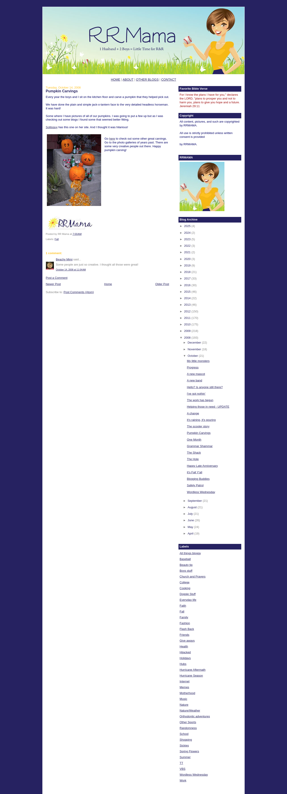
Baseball (185, 559)
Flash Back (187, 629)
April (191, 533)
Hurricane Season (191, 675)
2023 (187, 239)
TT (181, 763)
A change (193, 413)
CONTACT (168, 79)
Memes (184, 687)
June (191, 520)
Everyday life (188, 599)
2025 (187, 226)
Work (183, 780)
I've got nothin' (196, 393)
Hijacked (185, 652)
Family (184, 617)
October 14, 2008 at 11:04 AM (71, 269)
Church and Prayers (193, 576)
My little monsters (198, 361)
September (195, 500)
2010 (187, 324)
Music (183, 699)
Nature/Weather (190, 710)
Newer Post (53, 284)
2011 (187, 318)
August (193, 507)
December (195, 342)
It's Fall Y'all (194, 472)
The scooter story (198, 426)
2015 (187, 291)
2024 (187, 232)
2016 (187, 285)
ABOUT (128, 79)
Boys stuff (186, 570)
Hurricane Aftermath (193, 669)
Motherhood (187, 693)
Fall (57, 239)
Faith (183, 605)
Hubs (183, 664)
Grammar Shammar (200, 446)
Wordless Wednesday (201, 492)
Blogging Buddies (198, 478)
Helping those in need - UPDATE (208, 406)
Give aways (187, 640)
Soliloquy (52, 127)
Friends (184, 634)
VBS (182, 768)
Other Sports (188, 722)
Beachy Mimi (64, 259)
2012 (187, 311)
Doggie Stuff (188, 594)
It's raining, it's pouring (201, 420)
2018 (187, 272)
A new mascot (196, 374)
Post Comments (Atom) (79, 292)
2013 (187, 304)
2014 (187, 298)
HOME (115, 79)
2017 (187, 278)
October (193, 355)
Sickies (184, 745)
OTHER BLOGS (147, 79)
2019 (187, 265)
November (195, 349)
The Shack (194, 452)
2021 (187, 252)
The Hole (193, 459)
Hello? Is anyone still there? (205, 387)
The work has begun (200, 400)
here (112, 138)
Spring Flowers (189, 751)
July (191, 513)
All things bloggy (190, 553)
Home (108, 284)
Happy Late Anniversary (202, 465)
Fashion (185, 623)
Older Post (162, 284)
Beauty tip (186, 565)
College (184, 582)
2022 (187, 245)
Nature (184, 704)
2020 (187, 259)
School (184, 734)
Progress (192, 367)
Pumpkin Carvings (62, 91)
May (191, 527)
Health (184, 646)
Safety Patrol (195, 485)
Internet (184, 681)
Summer (185, 757)
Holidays (185, 658)
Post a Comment (56, 277)
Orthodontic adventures (195, 716)
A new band (194, 380)
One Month (194, 439)
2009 (187, 331)
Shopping (186, 739)
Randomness (188, 728)
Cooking (185, 588)
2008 (187, 337)
